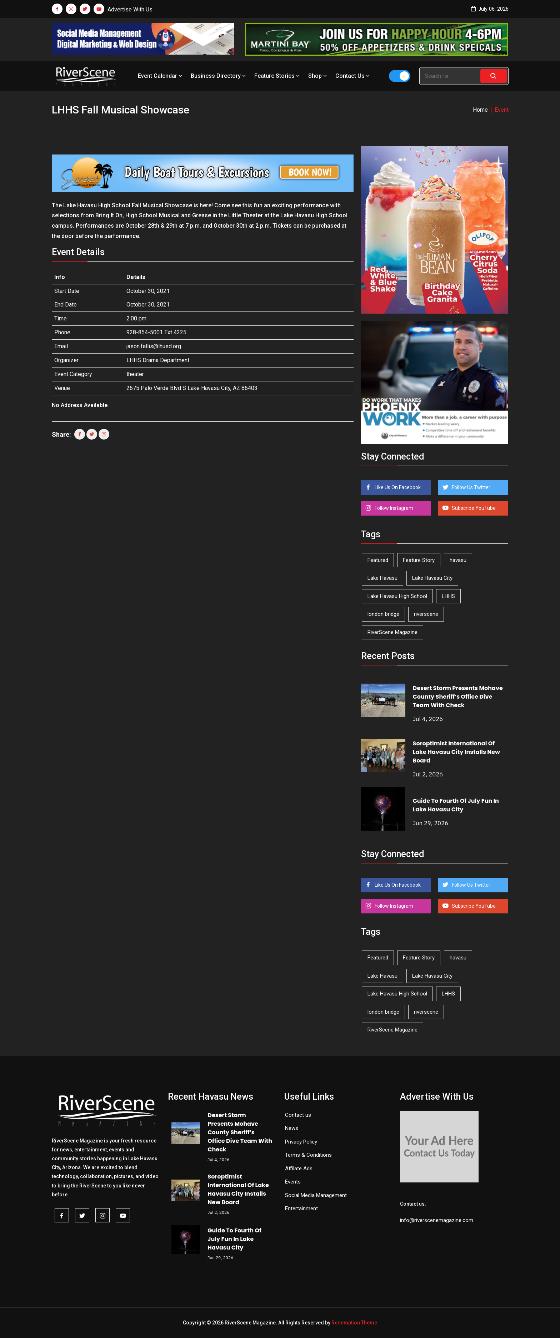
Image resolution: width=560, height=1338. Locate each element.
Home (480, 109)
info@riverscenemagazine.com (436, 1220)
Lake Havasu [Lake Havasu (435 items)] (383, 578)
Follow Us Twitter (470, 487)
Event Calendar (161, 75)
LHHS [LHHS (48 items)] (448, 596)
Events (293, 1182)
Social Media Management (316, 1195)
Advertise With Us (130, 9)
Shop (318, 75)
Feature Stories (277, 75)
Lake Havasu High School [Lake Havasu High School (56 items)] (397, 596)
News (291, 1128)
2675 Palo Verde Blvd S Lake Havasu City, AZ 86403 (192, 388)
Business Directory (219, 75)
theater (135, 374)
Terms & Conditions (308, 1155)
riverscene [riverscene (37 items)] (426, 614)
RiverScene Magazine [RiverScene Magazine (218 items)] (393, 632)
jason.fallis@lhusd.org (153, 346)
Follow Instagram (393, 508)
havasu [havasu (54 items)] (458, 560)
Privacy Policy (301, 1142)
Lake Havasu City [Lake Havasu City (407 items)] (432, 578)
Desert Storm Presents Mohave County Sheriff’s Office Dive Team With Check (458, 696)
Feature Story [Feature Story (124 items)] (419, 560)
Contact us (298, 1115)
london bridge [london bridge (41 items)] (383, 614)
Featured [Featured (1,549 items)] (378, 560)
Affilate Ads (298, 1168)
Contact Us (353, 75)
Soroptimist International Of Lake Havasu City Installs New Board (456, 752)
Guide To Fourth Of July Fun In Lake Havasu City (456, 805)
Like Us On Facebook (397, 487)
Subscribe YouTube (473, 508)
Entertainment (301, 1208)
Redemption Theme (354, 1323)
